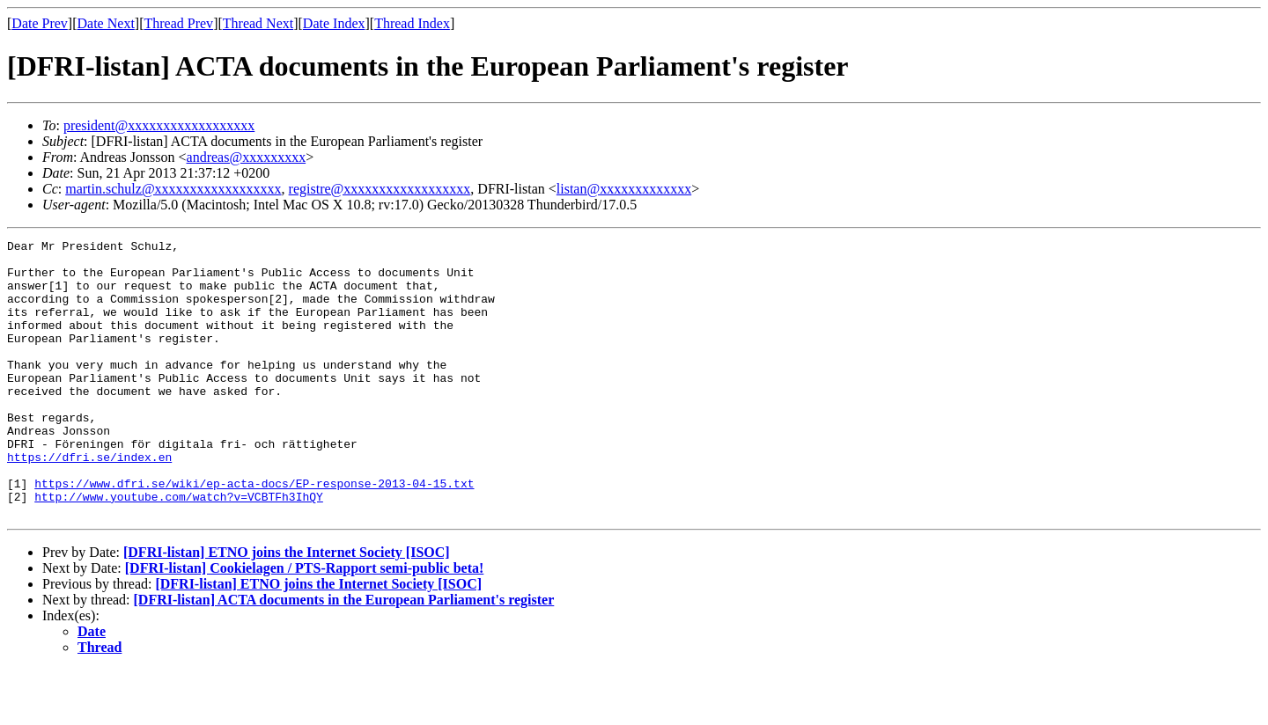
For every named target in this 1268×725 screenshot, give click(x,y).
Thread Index (412, 23)
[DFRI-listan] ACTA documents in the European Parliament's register (344, 655)
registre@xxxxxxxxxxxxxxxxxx (380, 188)
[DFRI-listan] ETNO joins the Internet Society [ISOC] (286, 607)
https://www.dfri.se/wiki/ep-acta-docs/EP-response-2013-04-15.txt (254, 533)
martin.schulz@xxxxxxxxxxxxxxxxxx (173, 188)
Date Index (334, 23)
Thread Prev (178, 23)
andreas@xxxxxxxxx (246, 157)
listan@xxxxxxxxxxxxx (624, 188)
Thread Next (258, 23)
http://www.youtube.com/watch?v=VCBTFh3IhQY (178, 549)
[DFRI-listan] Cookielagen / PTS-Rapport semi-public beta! (304, 623)
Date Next (106, 23)
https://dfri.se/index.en (89, 501)
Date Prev (39, 23)
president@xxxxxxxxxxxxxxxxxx (158, 125)
